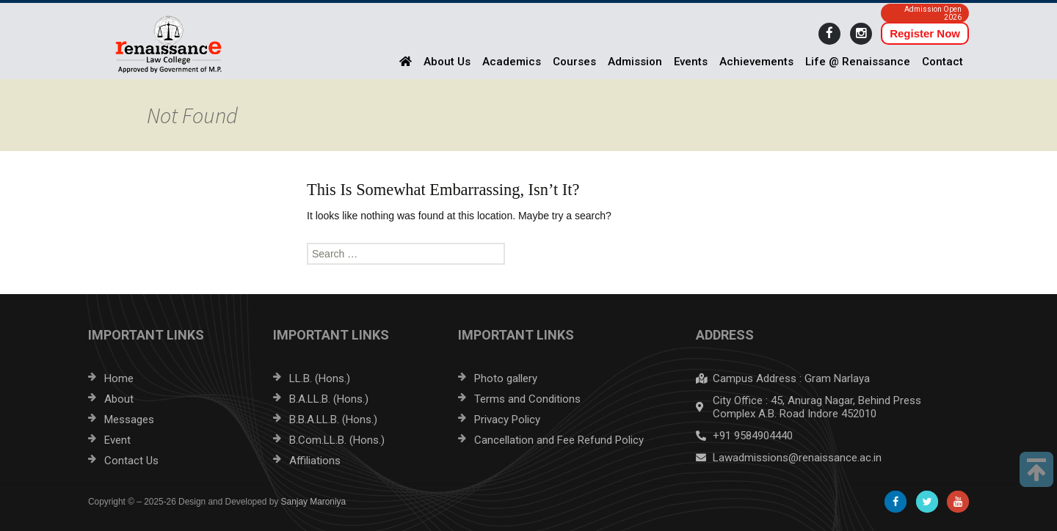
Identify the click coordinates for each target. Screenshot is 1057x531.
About (119, 399)
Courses (574, 61)
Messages (129, 419)
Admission (635, 61)
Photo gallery (505, 378)
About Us (447, 61)
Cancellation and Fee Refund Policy (559, 440)
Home (119, 378)
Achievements (756, 61)
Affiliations (315, 460)
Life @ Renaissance (857, 61)
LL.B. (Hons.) (319, 378)
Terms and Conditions (527, 399)
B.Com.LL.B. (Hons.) (337, 440)
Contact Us (131, 460)
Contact (942, 61)
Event (117, 440)
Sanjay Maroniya (313, 502)
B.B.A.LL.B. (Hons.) (333, 419)
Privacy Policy (507, 419)
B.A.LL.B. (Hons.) (328, 399)
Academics (511, 61)
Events (691, 61)
